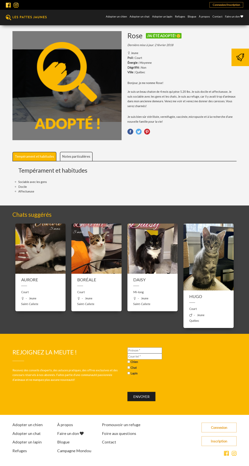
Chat (134, 367)
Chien (134, 362)
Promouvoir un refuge (121, 424)
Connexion (219, 427)
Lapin (134, 373)
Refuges (180, 16)
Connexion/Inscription (226, 4)
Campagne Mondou (74, 450)
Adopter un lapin (162, 16)
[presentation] (157, 384)
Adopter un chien (116, 16)
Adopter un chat (140, 16)
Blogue (192, 16)
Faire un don (234, 16)
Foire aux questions (119, 433)
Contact (217, 16)
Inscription (219, 441)
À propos (204, 16)
